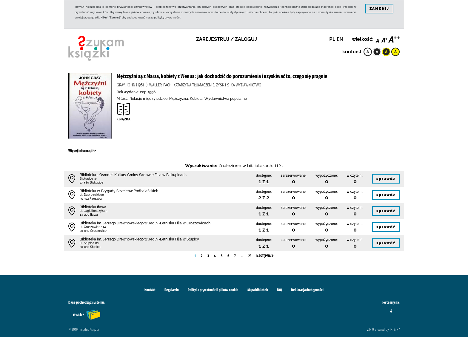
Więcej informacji (82, 151)
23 (249, 256)
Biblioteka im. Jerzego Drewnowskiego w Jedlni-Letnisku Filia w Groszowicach (145, 223)
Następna (265, 256)
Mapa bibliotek (257, 290)
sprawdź (385, 179)
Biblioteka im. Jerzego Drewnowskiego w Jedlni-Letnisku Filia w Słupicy (139, 239)
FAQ (279, 290)
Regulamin (171, 290)
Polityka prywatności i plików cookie (213, 290)
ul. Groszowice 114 (93, 227)
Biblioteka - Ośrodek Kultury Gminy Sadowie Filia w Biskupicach (133, 175)
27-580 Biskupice (91, 182)
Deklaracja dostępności (307, 290)
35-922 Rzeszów (91, 198)
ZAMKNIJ (379, 9)
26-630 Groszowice (93, 230)
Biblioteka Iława (93, 207)
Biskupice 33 (88, 178)
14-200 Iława (89, 214)
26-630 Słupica (90, 247)
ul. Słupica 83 (89, 243)
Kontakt (150, 290)
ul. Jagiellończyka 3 (93, 210)
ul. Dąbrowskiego (92, 194)
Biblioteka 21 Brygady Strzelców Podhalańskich (119, 191)
